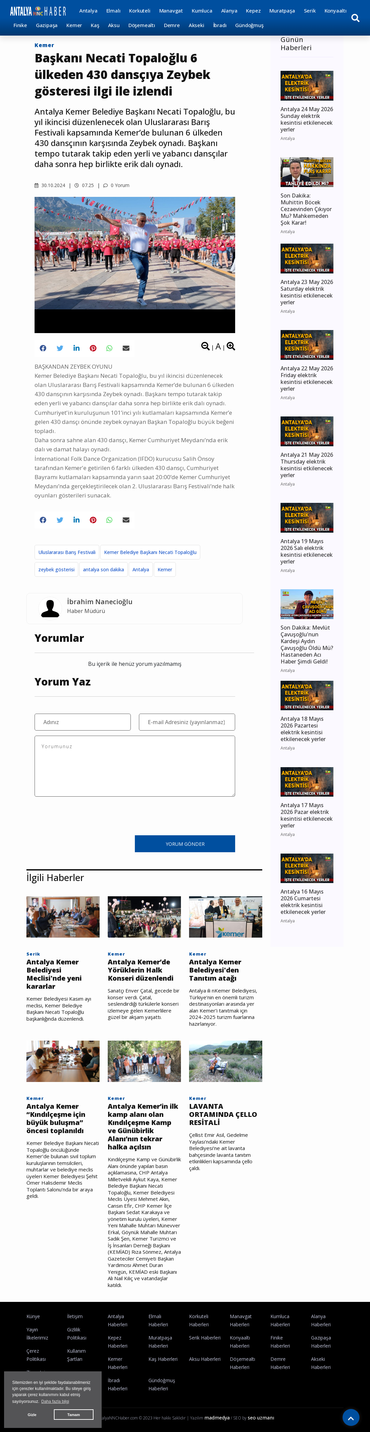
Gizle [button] (32, 1415)
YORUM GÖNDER (185, 844)
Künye (33, 1316)
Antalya (88, 10)
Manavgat (171, 10)
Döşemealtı (141, 25)
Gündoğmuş (249, 25)
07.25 (84, 185)
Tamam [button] (73, 1415)
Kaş (95, 25)
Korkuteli (139, 10)
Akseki (196, 25)
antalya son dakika (103, 569)
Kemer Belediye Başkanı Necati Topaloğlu (150, 552)
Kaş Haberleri (163, 1359)
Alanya (229, 10)
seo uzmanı (261, 1417)
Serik (310, 10)
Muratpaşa (282, 10)
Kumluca (202, 10)
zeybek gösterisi (56, 569)
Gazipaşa (47, 25)
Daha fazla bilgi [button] (55, 1401)
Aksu (114, 25)
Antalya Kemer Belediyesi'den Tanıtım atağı (215, 970)
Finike (20, 25)
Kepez (253, 10)
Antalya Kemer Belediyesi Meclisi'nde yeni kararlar (54, 974)
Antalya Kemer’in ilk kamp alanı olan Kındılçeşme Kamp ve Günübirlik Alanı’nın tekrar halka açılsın (143, 1126)
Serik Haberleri (205, 1337)
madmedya (217, 1417)
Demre (172, 25)
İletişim (75, 1316)
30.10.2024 (50, 185)
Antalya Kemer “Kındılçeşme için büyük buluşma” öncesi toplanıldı (55, 1118)
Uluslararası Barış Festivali (67, 552)
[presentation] (86, 817)
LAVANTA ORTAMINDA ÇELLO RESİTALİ (223, 1114)
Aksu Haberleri (205, 1359)
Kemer (74, 25)
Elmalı (113, 10)
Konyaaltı (336, 10)
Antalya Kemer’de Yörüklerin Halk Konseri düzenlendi (140, 970)
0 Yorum (116, 185)
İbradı (220, 25)
